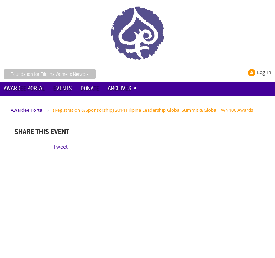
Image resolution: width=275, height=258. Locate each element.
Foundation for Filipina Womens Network (50, 74)
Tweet (60, 146)
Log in (264, 72)
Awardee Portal (27, 110)
